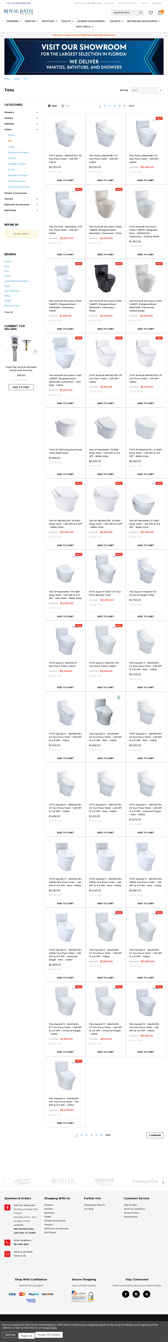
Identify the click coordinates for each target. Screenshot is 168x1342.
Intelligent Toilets (17, 164)
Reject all (28, 1337)
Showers (12, 21)
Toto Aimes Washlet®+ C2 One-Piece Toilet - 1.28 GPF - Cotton (104, 159)
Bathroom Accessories (142, 21)
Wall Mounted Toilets (19, 186)
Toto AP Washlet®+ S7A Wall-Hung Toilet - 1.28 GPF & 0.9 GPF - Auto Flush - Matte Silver (65, 595)
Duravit (12, 158)
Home (7, 79)
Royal (7, 286)
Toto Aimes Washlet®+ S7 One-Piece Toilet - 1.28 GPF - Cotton (144, 159)
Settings (11, 1337)
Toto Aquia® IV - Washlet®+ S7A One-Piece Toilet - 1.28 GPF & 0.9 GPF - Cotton (144, 1027)
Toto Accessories (17, 181)
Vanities (30, 21)
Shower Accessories (91, 21)
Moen (7, 295)
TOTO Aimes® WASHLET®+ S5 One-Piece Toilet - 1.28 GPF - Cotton (145, 378)
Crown (11, 146)
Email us (19, 1255)
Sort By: (124, 90)
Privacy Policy (49, 1329)
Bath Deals (83, 26)
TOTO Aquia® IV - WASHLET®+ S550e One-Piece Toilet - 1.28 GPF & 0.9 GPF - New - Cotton (105, 882)
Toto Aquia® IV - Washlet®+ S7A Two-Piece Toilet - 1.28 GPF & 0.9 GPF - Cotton (64, 1101)
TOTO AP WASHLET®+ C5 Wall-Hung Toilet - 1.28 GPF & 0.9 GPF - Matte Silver (145, 453)
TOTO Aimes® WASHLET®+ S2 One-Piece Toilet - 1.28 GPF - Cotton (105, 378)
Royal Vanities (11, 305)
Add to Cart (21, 387)
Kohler (11, 135)
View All (8, 312)
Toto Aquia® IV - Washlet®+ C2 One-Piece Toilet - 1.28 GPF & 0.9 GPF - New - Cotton (145, 666)
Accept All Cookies (52, 1337)
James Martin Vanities (16, 281)
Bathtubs (48, 21)
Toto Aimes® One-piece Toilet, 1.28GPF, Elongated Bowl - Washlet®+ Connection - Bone (105, 230)
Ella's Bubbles (11, 291)
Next (131, 105)
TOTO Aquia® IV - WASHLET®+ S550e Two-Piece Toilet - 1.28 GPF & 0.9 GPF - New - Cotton (145, 882)
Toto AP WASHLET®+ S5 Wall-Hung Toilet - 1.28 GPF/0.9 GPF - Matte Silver (105, 524)
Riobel (7, 300)
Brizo (7, 266)
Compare (155, 1135)
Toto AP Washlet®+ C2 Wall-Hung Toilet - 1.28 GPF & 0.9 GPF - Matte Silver (104, 453)
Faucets (115, 21)
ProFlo (11, 169)
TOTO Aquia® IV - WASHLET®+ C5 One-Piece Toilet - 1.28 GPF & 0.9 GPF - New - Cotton (145, 737)
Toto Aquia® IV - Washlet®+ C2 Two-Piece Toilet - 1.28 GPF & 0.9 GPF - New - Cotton (105, 737)
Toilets (66, 21)
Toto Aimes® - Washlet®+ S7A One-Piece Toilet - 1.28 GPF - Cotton (65, 230)
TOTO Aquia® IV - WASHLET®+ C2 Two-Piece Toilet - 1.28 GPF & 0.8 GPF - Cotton (65, 737)
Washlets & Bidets (18, 175)
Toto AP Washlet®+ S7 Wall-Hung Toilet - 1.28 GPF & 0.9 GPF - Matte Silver (144, 524)
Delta (7, 276)
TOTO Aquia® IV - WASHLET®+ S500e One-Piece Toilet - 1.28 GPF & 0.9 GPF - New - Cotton (65, 882)
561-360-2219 (21, 1244)
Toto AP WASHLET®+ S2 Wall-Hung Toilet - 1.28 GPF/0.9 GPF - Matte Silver (65, 524)
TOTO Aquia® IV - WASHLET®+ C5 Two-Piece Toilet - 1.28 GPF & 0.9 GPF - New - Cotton (105, 808)
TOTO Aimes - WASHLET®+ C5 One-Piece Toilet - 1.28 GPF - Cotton (65, 159)
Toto (25, 79)
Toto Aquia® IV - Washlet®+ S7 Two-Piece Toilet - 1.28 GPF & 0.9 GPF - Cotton (105, 953)
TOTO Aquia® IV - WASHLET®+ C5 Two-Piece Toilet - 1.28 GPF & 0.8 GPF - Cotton (65, 808)
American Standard (18, 152)
